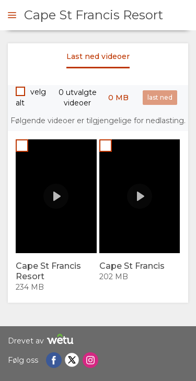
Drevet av (42, 340)
